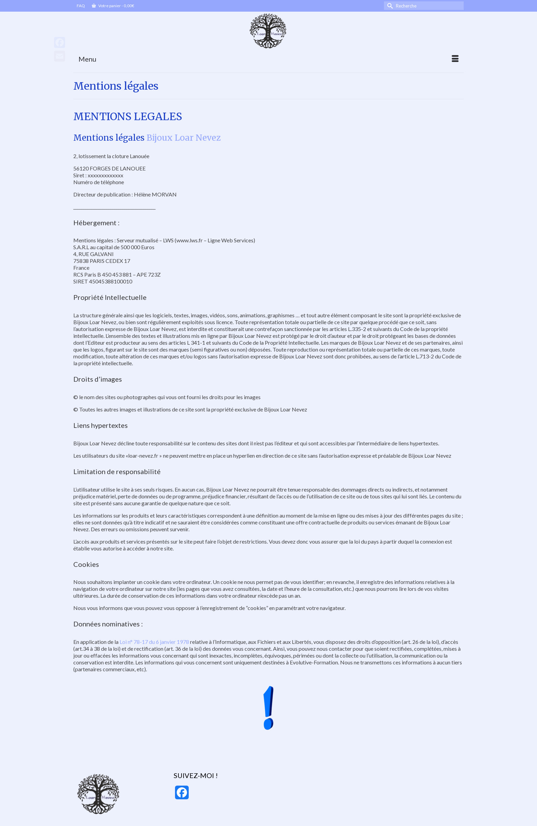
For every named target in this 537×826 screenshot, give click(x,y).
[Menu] (268, 58)
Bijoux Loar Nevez (184, 137)
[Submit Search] (389, 5)
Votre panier (113, 5)
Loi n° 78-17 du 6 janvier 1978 (153, 641)
